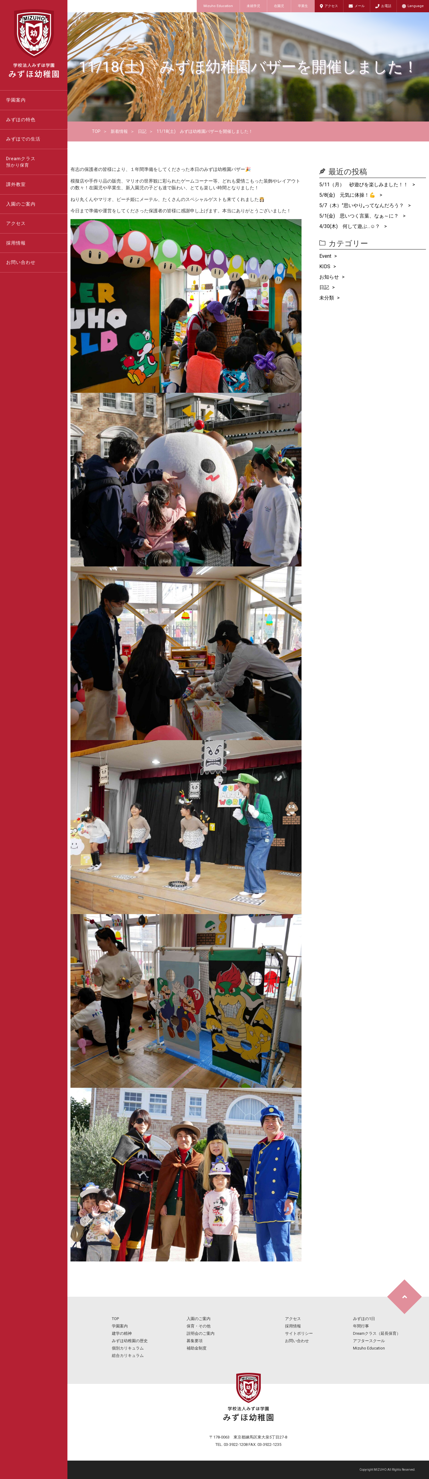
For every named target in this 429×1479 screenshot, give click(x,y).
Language (416, 6)
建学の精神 (122, 1333)
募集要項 (195, 1340)
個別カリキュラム (128, 1348)
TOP (96, 131)
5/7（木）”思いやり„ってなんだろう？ (362, 205)
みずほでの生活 (23, 139)
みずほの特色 (21, 119)
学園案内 (16, 100)
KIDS (324, 266)
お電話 (386, 6)
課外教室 (16, 184)
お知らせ (329, 277)
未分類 (326, 298)
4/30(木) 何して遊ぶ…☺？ (350, 226)
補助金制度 (197, 1348)
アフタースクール (369, 1340)
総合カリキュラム (128, 1355)
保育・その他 (199, 1326)
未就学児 (253, 6)
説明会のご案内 (200, 1333)
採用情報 (16, 243)
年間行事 (361, 1326)
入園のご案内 (21, 204)
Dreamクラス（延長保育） (377, 1333)
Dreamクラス (36, 162)
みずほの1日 (364, 1318)
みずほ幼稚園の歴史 (130, 1340)
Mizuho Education (218, 6)
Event (325, 256)
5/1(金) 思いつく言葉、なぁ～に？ (359, 216)
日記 (142, 131)
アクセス (331, 6)
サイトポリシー (299, 1333)
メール (360, 6)
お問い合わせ (21, 262)
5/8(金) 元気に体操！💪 (348, 195)
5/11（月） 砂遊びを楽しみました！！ (364, 184)
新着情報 (119, 131)
